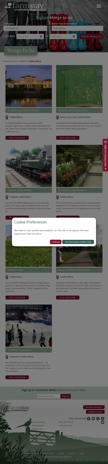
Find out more (34, 233)
